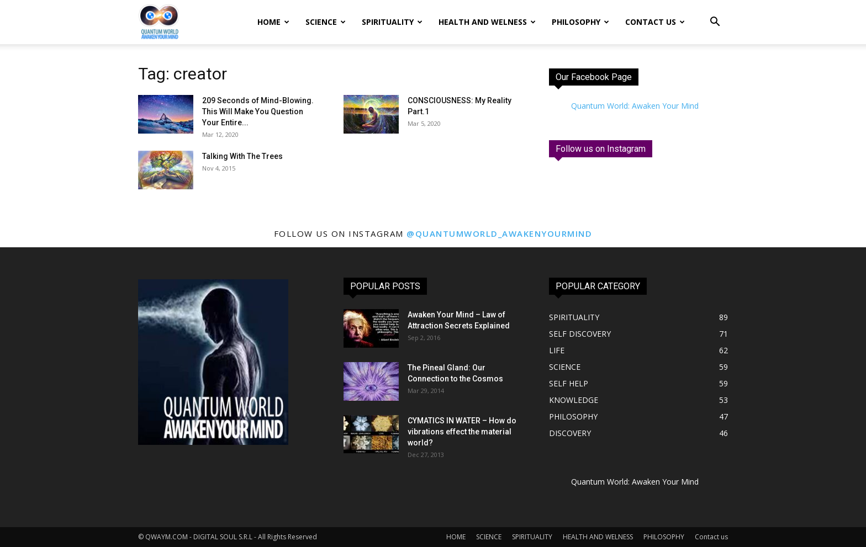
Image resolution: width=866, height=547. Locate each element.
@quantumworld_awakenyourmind (499, 233)
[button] (714, 23)
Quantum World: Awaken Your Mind (635, 105)
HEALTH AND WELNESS (487, 22)
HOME (273, 22)
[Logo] (158, 22)
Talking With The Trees (242, 156)
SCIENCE (325, 22)
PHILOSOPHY (580, 22)
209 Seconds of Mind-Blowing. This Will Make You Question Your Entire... (258, 111)
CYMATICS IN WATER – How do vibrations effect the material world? (462, 431)
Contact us (655, 22)
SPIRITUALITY (392, 22)
